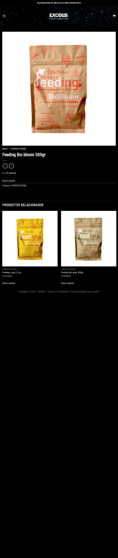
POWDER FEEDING (18, 148)
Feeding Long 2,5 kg (11, 272)
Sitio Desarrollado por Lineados (85, 291)
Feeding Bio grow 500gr (72, 272)
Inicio (5, 148)
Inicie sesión (8, 180)
